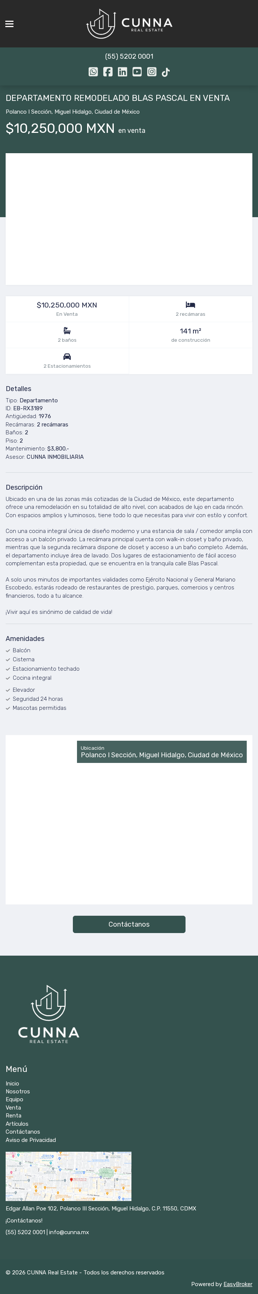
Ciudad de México (117, 111)
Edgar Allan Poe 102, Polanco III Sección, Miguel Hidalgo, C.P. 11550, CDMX (101, 1208)
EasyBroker (237, 1284)
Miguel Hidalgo (73, 111)
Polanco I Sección (28, 111)
